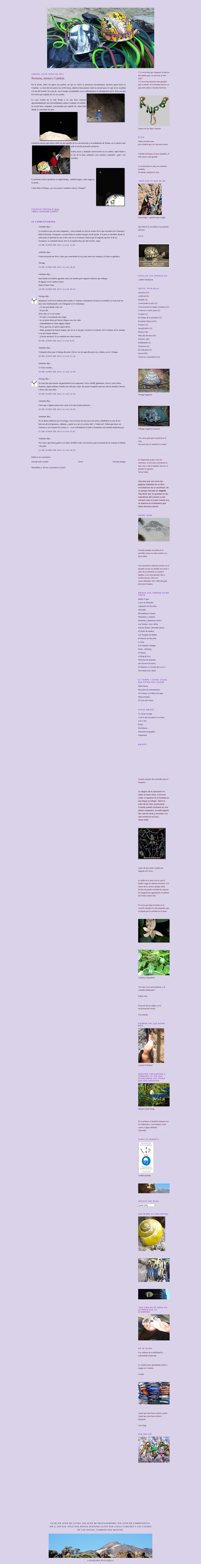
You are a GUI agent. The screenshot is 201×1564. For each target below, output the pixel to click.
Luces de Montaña (145, 602)
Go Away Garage (145, 713)
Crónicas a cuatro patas (147, 310)
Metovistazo (143, 686)
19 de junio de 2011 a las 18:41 (57, 267)
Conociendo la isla (145, 303)
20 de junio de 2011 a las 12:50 (57, 394)
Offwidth (142, 610)
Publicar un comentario (40, 457)
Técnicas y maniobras (147, 357)
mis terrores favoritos (147, 663)
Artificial (142, 296)
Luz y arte (142, 721)
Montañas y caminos (146, 617)
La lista (141, 642)
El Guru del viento (145, 700)
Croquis (141, 314)
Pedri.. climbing (144, 649)
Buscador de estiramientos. (149, 689)
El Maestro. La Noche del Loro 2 (151, 667)
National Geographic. (147, 731)
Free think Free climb (147, 670)
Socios (141, 353)
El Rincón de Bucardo (147, 638)
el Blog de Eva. (144, 656)
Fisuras (141, 324)
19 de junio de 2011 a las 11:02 (56, 245)
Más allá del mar (145, 335)
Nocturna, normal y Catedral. (48, 78)
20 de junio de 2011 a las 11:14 (56, 356)
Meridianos (142, 728)
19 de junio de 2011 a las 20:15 (57, 289)
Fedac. (141, 724)
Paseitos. (141, 339)
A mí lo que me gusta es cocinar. (151, 717)
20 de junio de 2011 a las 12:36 (57, 371)
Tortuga (41, 296)
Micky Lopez (143, 599)
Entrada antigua (119, 461)
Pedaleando (143, 342)
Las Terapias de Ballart (147, 635)
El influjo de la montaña (148, 317)
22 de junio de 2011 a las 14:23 (57, 450)
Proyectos (142, 346)
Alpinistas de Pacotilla (147, 606)
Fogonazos (142, 735)
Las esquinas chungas (147, 645)
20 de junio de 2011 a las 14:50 (57, 409)
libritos (141, 332)
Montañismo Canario (146, 613)
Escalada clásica (49, 211)
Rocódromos (143, 350)
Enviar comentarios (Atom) (54, 467)
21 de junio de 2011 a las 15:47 (57, 431)
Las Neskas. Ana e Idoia (148, 624)
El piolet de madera (146, 631)
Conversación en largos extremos (151, 307)
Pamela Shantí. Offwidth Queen (151, 627)
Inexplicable (143, 328)
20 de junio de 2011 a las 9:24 (56, 341)
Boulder (141, 299)
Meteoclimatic (144, 697)
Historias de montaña (146, 660)
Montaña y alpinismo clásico (150, 620)
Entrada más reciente (40, 461)
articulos (141, 292)
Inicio (80, 461)
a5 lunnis (142, 652)
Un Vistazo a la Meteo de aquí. (150, 693)
